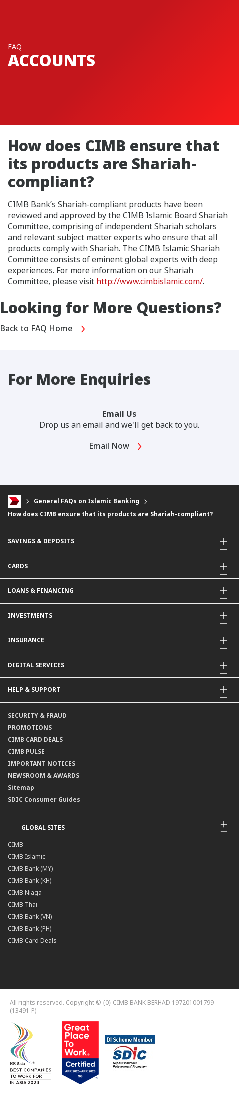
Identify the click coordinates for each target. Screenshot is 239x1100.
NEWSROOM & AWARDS (44, 775)
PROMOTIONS (30, 727)
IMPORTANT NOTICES (42, 763)
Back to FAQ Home (43, 329)
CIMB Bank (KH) (30, 880)
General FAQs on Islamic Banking (87, 501)
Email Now (116, 446)
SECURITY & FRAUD (37, 715)
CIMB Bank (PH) (30, 928)
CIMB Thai (23, 904)
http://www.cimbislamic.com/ (149, 281)
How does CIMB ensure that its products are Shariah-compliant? (110, 514)
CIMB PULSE (26, 751)
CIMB (16, 844)
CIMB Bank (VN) (30, 916)
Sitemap (21, 787)
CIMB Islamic (27, 856)
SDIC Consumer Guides (44, 799)
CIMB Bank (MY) (30, 868)
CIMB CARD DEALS (35, 739)
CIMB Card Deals (32, 940)
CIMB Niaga (25, 892)
